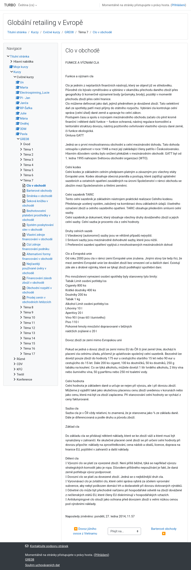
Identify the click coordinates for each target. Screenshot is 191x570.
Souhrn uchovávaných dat (42, 565)
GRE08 (69, 32)
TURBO (10, 5)
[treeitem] (30, 218)
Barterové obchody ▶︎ (164, 531)
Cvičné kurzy (51, 32)
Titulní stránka (17, 32)
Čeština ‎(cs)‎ (26, 5)
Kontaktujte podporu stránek (46, 546)
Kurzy (35, 32)
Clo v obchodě (102, 32)
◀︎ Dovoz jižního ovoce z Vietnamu (85, 531)
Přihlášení (178, 5)
